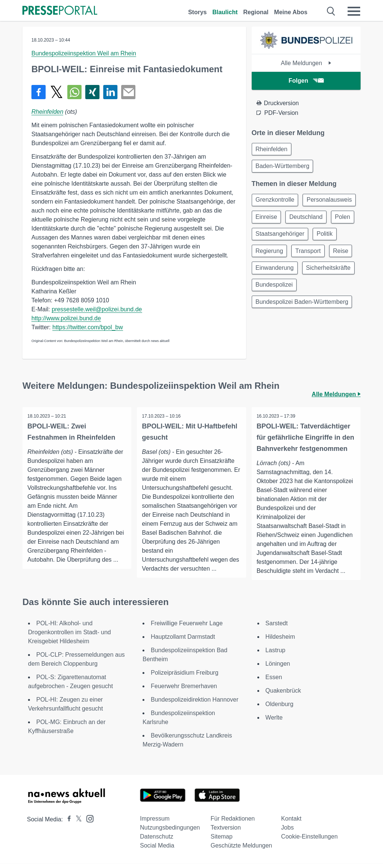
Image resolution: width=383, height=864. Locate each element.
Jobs (287, 828)
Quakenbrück (283, 691)
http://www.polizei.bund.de (66, 318)
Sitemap (222, 837)
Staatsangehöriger (281, 256)
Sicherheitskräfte (279, 310)
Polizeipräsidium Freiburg (184, 673)
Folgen (306, 80)
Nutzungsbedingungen (170, 828)
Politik (327, 256)
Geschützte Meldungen (241, 846)
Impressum (154, 819)
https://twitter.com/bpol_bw (87, 327)
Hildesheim (280, 637)
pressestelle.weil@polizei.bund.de (97, 309)
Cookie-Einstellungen (309, 837)
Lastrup (275, 650)
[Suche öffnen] (331, 11)
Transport (311, 274)
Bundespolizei (275, 328)
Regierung (270, 274)
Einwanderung (305, 292)
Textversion (226, 828)
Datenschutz (156, 837)
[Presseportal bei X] (76, 819)
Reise (264, 292)
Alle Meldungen (306, 63)
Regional (256, 12)
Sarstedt (277, 623)
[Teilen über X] (56, 92)
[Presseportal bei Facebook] (67, 819)
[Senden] (128, 92)
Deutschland (273, 238)
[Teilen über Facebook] (38, 92)
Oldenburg (280, 704)
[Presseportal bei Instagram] (88, 818)
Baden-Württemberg (283, 167)
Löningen (278, 664)
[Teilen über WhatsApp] (74, 92)
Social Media (157, 846)
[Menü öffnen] (354, 11)
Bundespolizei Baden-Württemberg (303, 346)
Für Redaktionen (233, 819)
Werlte (274, 718)
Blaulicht (225, 12)
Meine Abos (290, 12)
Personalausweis (279, 220)
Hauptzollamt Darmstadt (183, 637)
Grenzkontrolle (276, 202)
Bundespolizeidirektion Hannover (194, 700)
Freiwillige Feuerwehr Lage (187, 623)
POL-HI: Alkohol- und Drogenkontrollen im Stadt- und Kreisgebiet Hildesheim (69, 632)
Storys (197, 12)
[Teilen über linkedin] (110, 92)
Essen (274, 677)
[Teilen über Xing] (92, 92)
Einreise (327, 220)
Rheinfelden (47, 112)
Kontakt (291, 819)
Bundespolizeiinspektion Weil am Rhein (83, 53)
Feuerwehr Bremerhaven (184, 686)
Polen (311, 238)
